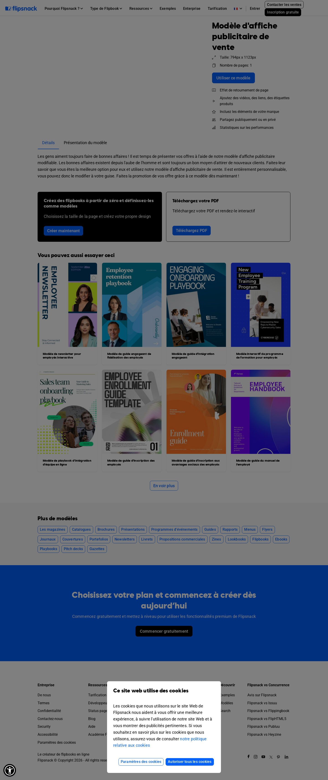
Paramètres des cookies (141, 761)
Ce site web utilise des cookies (164, 694)
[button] (10, 770)
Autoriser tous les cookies (189, 761)
